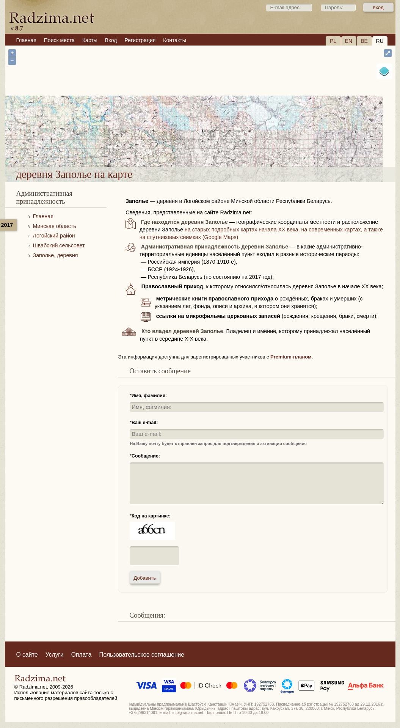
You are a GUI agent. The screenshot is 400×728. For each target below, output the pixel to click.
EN (348, 41)
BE (364, 41)
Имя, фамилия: (149, 395)
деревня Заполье (230, 147)
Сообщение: (146, 456)
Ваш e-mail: (145, 422)
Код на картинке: (151, 516)
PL (333, 41)
